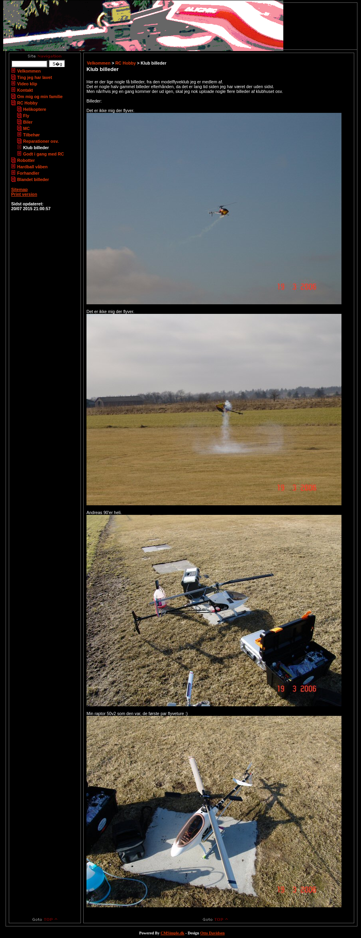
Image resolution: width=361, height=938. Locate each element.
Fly (26, 115)
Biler (28, 122)
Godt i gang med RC (43, 154)
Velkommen (29, 71)
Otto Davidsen (212, 933)
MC (26, 128)
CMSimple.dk (172, 933)
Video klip (27, 83)
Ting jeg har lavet (34, 77)
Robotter (26, 160)
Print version (24, 194)
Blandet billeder (33, 179)
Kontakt (25, 90)
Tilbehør (31, 134)
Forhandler (28, 173)
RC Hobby (27, 102)
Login (16, 199)
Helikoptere (34, 109)
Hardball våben (32, 166)
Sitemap (19, 189)
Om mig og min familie (40, 96)
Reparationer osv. (41, 141)
